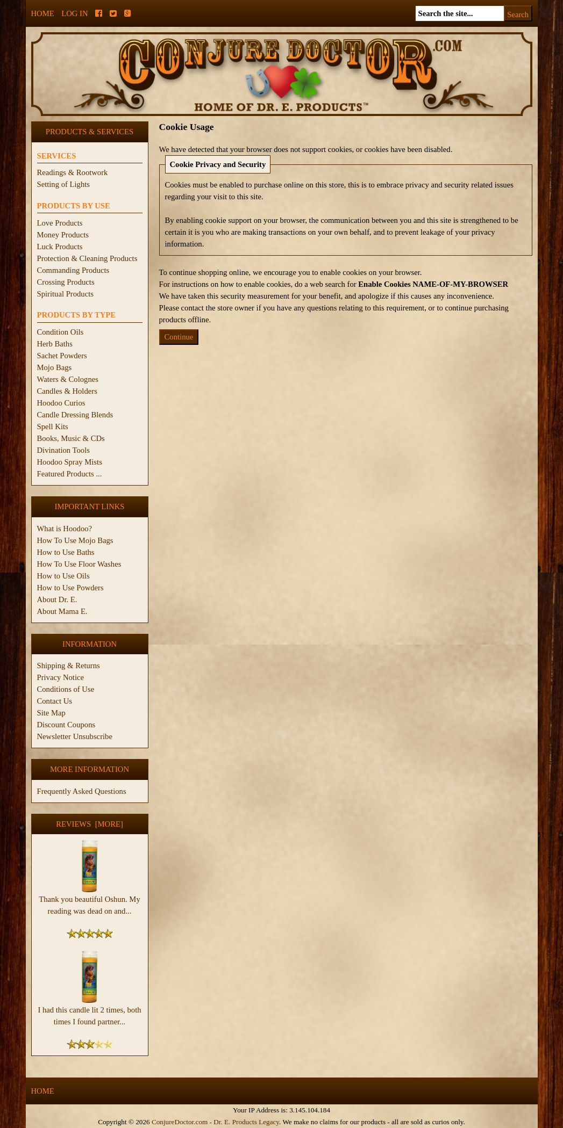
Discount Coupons (66, 724)
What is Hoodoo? (64, 528)
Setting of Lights (63, 184)
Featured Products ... (69, 473)
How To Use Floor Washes (79, 564)
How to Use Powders (70, 587)
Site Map (51, 712)
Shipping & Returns (68, 665)
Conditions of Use (66, 689)
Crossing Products (66, 282)
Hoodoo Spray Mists (69, 462)
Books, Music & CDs (71, 438)
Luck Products (60, 246)
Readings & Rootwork (72, 172)
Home (42, 13)
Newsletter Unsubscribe (74, 736)
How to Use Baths (66, 552)
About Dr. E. (57, 599)
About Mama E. (62, 611)
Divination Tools (63, 450)
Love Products (60, 223)
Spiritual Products (65, 294)
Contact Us (55, 701)
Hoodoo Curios (61, 403)
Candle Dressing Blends (75, 414)
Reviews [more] (89, 824)
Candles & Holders (67, 391)
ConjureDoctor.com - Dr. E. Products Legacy (215, 1122)
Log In (74, 13)
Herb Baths (55, 343)
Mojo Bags (54, 367)
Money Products (63, 234)
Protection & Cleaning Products (87, 258)
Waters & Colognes (67, 379)
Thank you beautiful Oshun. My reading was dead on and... (89, 900)
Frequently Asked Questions (81, 791)
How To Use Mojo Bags (75, 540)
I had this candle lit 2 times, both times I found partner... (89, 1011)
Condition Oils (60, 332)
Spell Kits (52, 426)
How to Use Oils (63, 576)
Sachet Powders (62, 355)
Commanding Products (73, 270)
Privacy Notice (60, 677)
